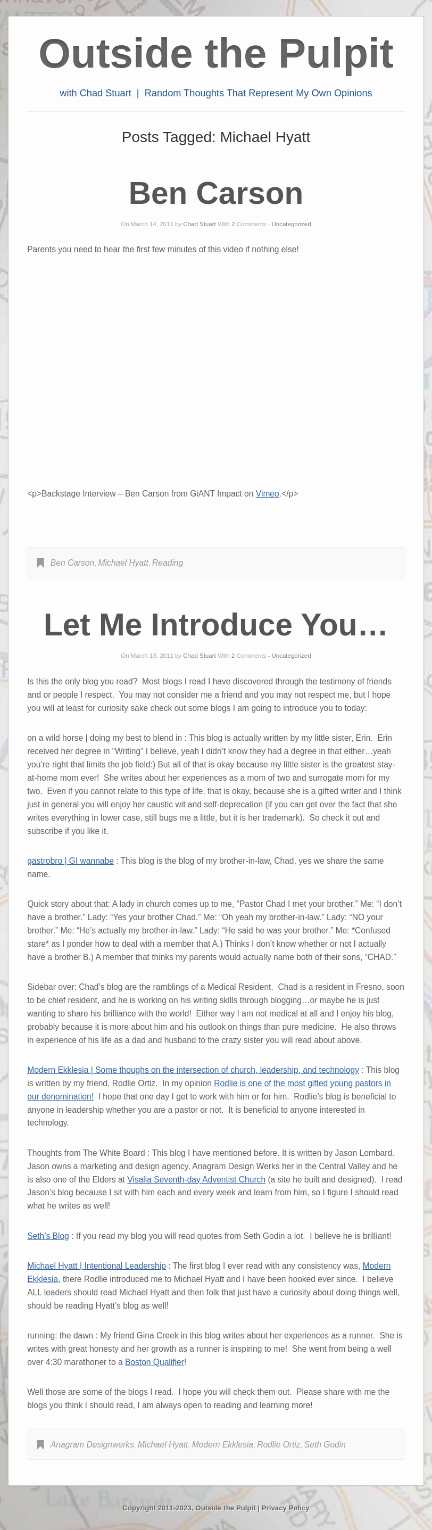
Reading (167, 562)
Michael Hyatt (123, 562)
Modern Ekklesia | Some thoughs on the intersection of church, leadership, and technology (193, 1069)
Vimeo (267, 493)
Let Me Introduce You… (216, 624)
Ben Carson (216, 193)
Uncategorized (291, 224)
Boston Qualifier (154, 1362)
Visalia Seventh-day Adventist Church (196, 1179)
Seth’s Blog (48, 1235)
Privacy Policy (286, 1508)
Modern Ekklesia (222, 1444)
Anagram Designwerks (92, 1444)
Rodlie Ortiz (278, 1444)
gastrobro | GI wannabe (70, 860)
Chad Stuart (199, 224)
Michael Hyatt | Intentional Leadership (96, 1265)
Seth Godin (325, 1444)
